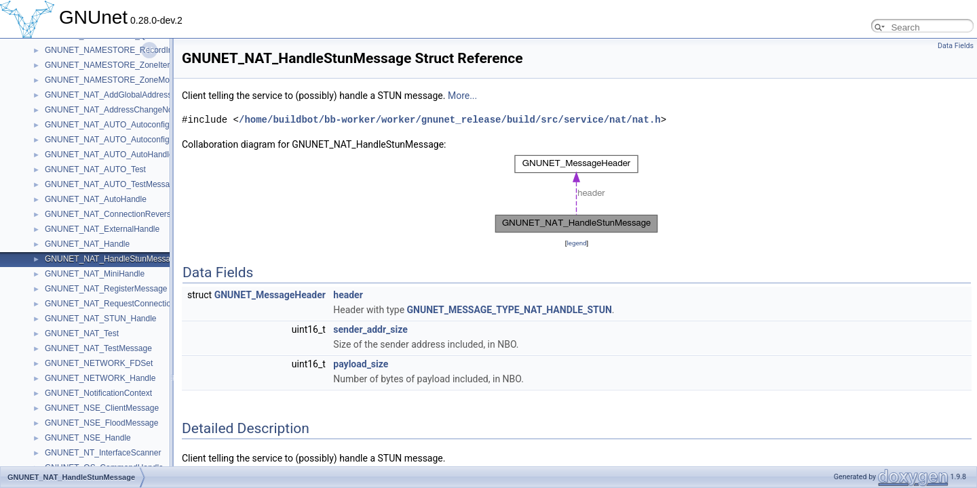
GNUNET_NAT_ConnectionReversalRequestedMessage (147, 214)
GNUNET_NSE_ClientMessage (102, 408)
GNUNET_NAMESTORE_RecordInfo (112, 50)
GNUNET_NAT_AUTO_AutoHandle (109, 154)
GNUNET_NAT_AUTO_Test (95, 169)
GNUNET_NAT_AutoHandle (96, 199)
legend (576, 243)
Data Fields (956, 45)
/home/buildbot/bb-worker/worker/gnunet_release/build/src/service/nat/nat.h (450, 119)
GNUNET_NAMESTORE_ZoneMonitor (115, 80)
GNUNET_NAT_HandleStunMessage (112, 259)
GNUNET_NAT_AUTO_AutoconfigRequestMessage (139, 124)
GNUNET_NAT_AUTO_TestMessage (112, 184)
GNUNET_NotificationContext (98, 393)
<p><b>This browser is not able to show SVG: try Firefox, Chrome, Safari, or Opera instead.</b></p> (577, 194)
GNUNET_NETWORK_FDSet (99, 363)
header (347, 294)
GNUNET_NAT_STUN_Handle (101, 318)
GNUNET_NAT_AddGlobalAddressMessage (125, 95)
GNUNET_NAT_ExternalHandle (102, 229)
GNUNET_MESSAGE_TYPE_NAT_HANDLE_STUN (509, 309)
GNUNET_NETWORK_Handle (100, 378)
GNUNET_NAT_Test (82, 333)
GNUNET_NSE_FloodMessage (101, 423)
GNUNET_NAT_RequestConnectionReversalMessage (143, 303)
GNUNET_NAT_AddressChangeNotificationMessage (140, 110)
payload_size (360, 364)
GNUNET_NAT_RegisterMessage (106, 288)
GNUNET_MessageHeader (270, 294)
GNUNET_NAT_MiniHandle (95, 274)
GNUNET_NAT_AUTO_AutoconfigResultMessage (135, 139)
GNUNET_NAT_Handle (87, 244)
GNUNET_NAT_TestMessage (98, 348)
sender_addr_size (370, 329)
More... (462, 95)
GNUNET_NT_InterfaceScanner (103, 453)
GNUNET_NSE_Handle (88, 438)
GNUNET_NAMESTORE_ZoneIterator (114, 65)
